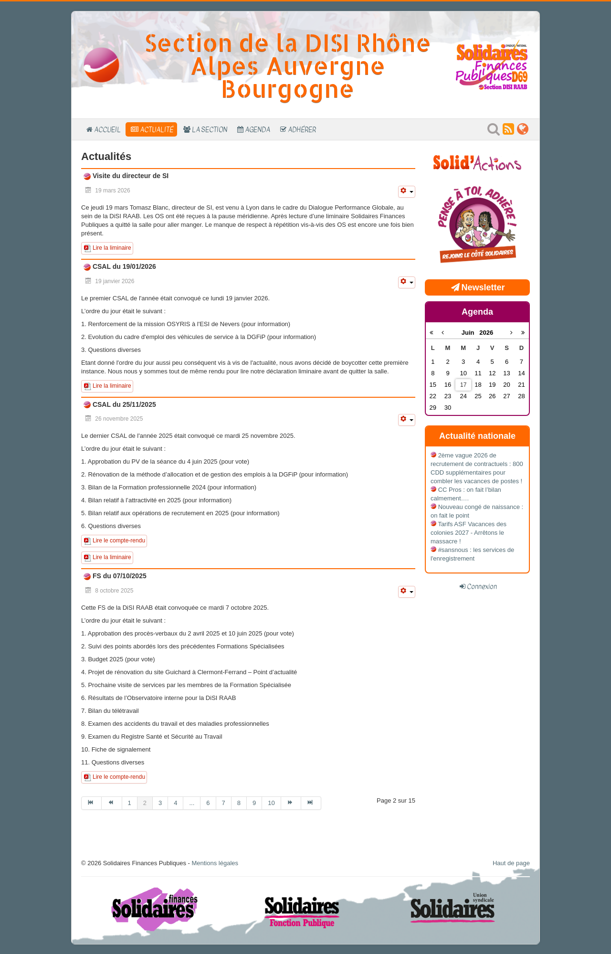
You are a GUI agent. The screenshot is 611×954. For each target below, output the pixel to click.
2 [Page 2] (145, 802)
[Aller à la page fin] (311, 803)
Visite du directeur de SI (130, 176)
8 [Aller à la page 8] (239, 802)
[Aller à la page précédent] (112, 803)
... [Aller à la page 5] (191, 802)
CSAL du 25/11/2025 (123, 404)
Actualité (156, 129)
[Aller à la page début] (91, 803)
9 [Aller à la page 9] (254, 802)
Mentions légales (214, 863)
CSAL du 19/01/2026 (123, 266)
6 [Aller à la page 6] (208, 802)
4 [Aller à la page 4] (175, 802)
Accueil (107, 129)
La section (209, 129)
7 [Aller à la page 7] (223, 802)
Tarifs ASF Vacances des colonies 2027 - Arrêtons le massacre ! (468, 532)
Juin (471, 332)
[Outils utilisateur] (406, 192)
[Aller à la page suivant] (291, 803)
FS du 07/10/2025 (119, 576)
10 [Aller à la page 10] (271, 802)
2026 (486, 332)
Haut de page (511, 863)
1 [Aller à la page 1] (129, 802)
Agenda (257, 129)
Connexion (482, 586)
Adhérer (302, 129)
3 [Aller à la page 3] (160, 802)
